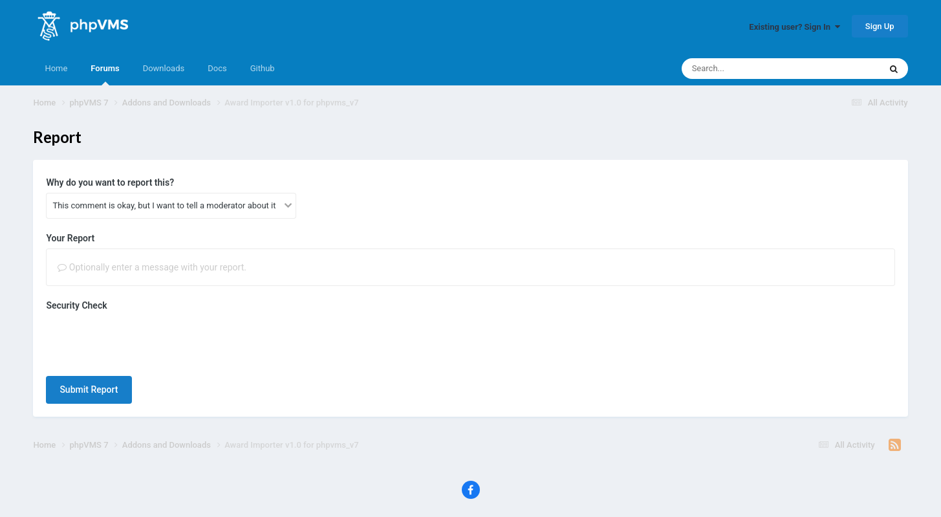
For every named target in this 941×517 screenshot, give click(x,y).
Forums (105, 74)
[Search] (748, 68)
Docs (217, 68)
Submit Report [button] (88, 389)
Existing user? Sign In (794, 27)
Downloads (164, 68)
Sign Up (879, 26)
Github (262, 68)
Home (56, 68)
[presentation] (144, 341)
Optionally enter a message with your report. (152, 267)
